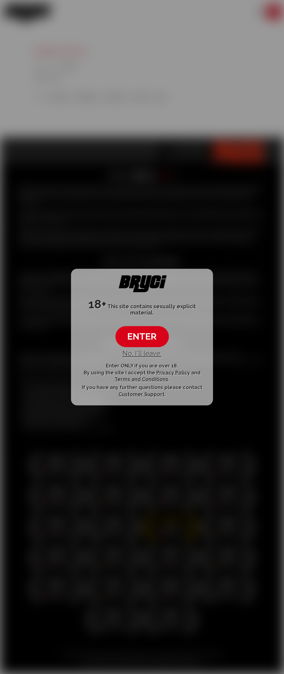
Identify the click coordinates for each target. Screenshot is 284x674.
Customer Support (142, 394)
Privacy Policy (173, 373)
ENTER (142, 336)
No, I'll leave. (142, 353)
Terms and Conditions (141, 379)
